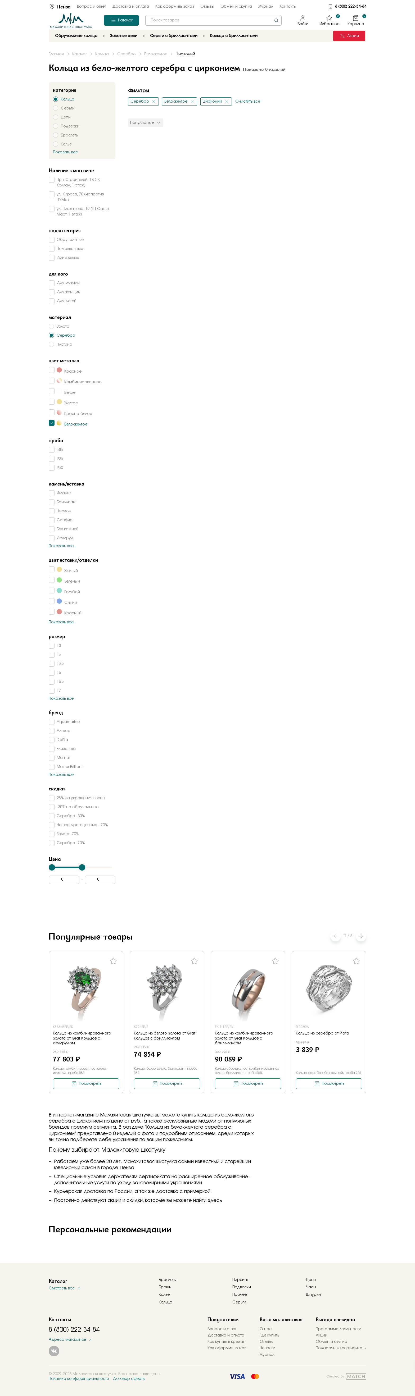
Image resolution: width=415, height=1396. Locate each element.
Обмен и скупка (236, 6)
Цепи (311, 1280)
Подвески (241, 1287)
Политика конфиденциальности (79, 1379)
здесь (215, 1200)
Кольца (165, 1302)
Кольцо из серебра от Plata (322, 1033)
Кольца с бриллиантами (234, 36)
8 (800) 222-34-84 (350, 6)
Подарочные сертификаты (341, 1348)
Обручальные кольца (76, 36)
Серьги (239, 1302)
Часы (311, 1287)
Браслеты (168, 1280)
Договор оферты (129, 1379)
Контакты (287, 6)
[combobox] (213, 20)
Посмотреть (90, 1084)
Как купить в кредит (226, 1342)
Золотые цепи (123, 36)
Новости (267, 1348)
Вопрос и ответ (91, 6)
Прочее (239, 1295)
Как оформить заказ (174, 6)
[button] (361, 936)
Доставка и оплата (130, 6)
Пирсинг (240, 1280)
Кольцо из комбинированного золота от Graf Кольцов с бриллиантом (244, 1038)
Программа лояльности (338, 1329)
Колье (164, 1295)
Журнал (265, 6)
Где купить (269, 1335)
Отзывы (207, 6)
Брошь (165, 1287)
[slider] (52, 867)
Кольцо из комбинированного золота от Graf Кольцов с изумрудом (82, 1038)
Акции (321, 1335)
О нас (266, 1329)
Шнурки (313, 1295)
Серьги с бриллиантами (173, 36)
